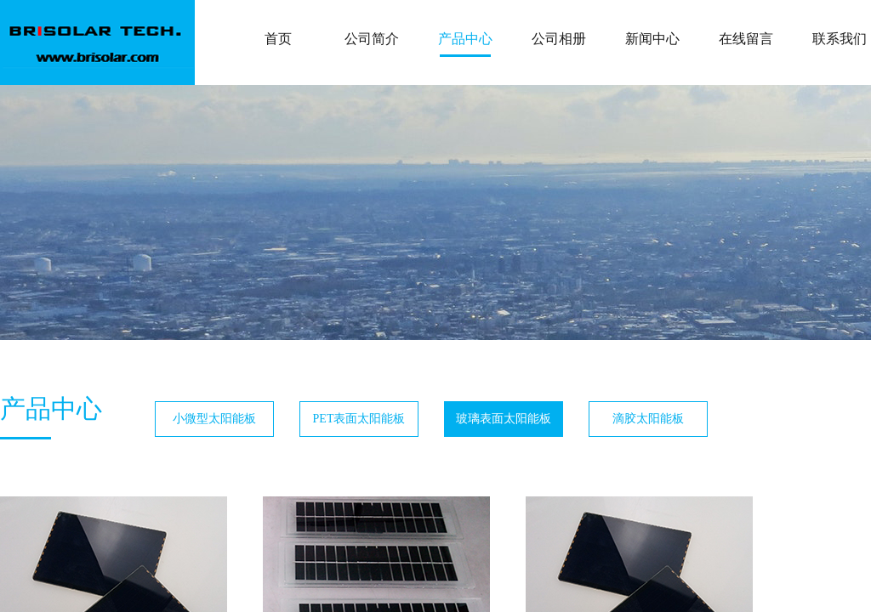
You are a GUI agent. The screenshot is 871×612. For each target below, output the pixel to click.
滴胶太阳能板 (648, 418)
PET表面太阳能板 (359, 418)
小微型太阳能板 (214, 418)
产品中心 (465, 38)
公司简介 (371, 38)
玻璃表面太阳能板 (503, 418)
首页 (278, 38)
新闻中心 (652, 38)
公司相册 (559, 38)
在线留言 (746, 38)
